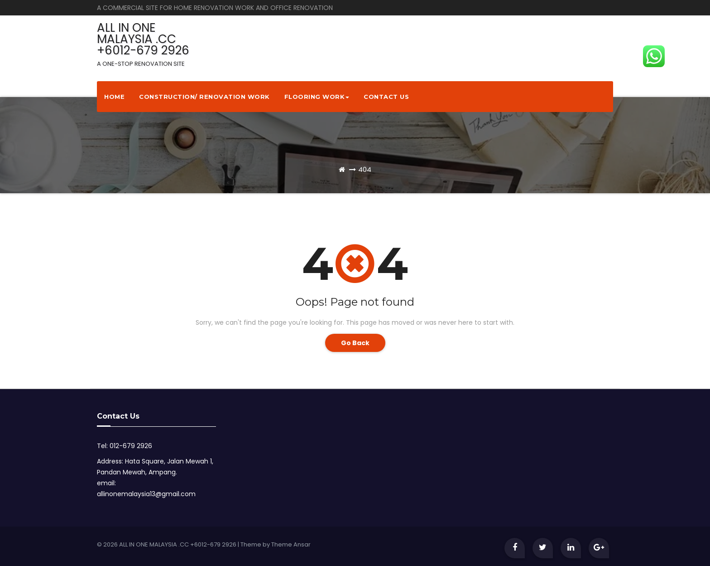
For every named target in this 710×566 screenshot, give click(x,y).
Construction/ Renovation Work (204, 96)
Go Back (355, 342)
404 (364, 169)
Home (114, 96)
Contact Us (386, 96)
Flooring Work (317, 96)
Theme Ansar (291, 544)
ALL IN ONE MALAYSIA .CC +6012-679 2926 (143, 44)
